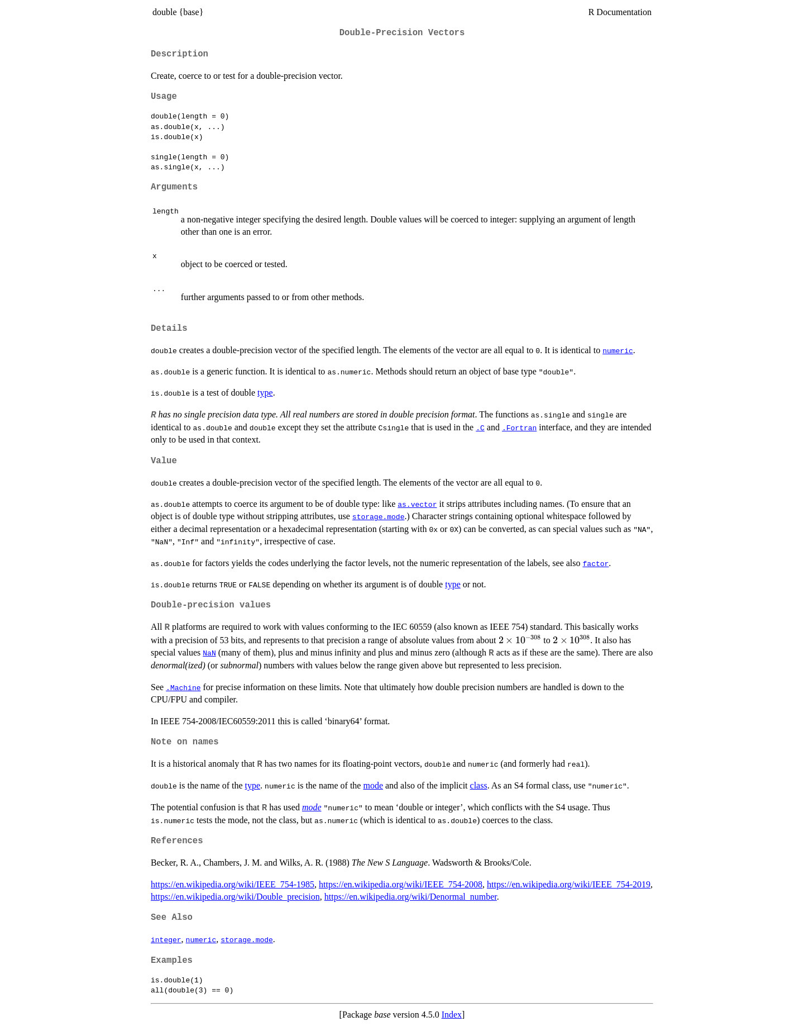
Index (452, 1014)
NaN (209, 653)
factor (596, 563)
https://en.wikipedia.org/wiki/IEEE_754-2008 (400, 884)
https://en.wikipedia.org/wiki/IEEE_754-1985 (232, 884)
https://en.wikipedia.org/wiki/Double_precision (235, 896)
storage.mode (378, 516)
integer (166, 939)
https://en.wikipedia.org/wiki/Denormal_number (410, 896)
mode (373, 785)
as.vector (417, 504)
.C (480, 427)
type (265, 392)
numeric (617, 350)
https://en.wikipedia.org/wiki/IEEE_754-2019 (568, 884)
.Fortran (519, 427)
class (478, 785)
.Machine (183, 687)
